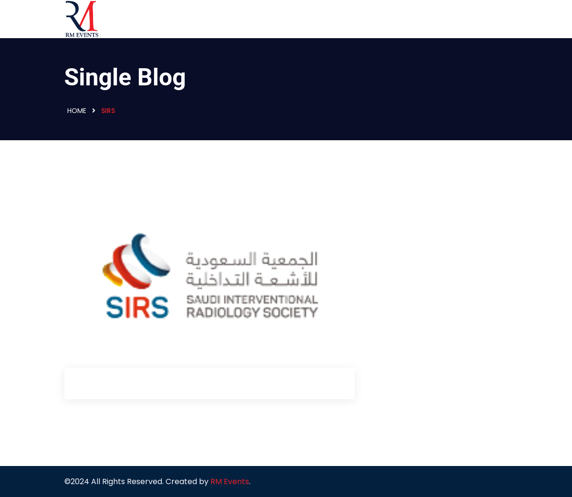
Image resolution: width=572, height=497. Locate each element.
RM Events (229, 481)
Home (76, 110)
